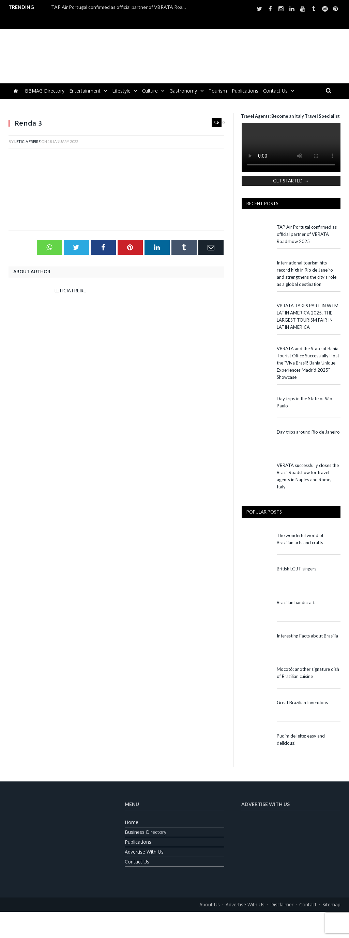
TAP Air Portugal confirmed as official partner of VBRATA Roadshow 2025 (121, 7)
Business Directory (145, 832)
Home (131, 822)
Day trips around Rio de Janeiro (308, 432)
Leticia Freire (27, 141)
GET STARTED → (291, 180)
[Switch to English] (157, 920)
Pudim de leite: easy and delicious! (301, 739)
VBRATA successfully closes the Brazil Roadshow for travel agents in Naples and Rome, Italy (308, 476)
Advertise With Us (144, 851)
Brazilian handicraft (296, 602)
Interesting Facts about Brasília (307, 635)
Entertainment (85, 90)
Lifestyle (121, 90)
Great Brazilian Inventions (302, 702)
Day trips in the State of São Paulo (304, 402)
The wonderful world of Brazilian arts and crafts (300, 539)
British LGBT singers (296, 568)
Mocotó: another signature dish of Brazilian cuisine (308, 672)
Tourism (218, 90)
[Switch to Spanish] (191, 920)
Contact (308, 904)
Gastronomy (183, 90)
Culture (150, 90)
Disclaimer (281, 904)
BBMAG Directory (44, 90)
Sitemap (331, 904)
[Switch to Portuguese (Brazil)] (174, 920)
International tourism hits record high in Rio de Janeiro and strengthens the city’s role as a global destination (306, 273)
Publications (245, 90)
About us (209, 904)
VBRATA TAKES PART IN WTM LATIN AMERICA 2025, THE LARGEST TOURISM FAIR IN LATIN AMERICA (307, 316)
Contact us (275, 90)
